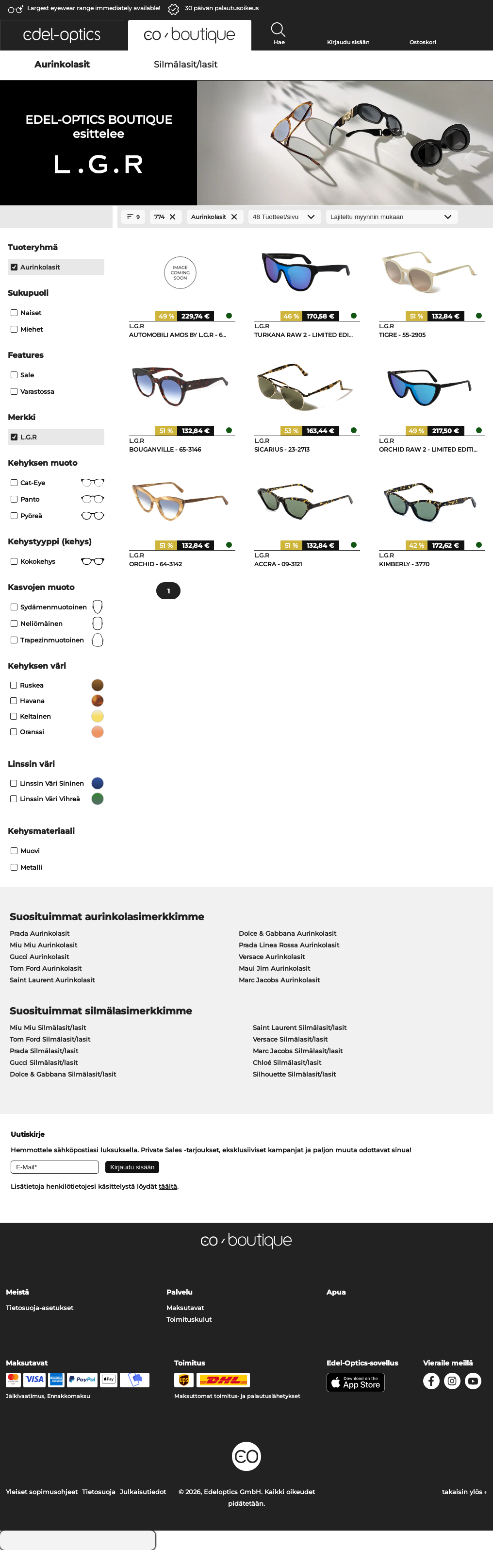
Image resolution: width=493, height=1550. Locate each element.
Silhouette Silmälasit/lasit (294, 1074)
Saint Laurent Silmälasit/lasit (299, 1027)
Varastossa (32, 391)
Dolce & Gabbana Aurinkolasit (287, 933)
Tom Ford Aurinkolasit (46, 968)
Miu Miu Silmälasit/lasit (48, 1027)
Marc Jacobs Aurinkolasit (279, 980)
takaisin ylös (464, 1492)
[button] (61, 35)
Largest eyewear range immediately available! (93, 8)
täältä (168, 1186)
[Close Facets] (56, 217)
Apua (336, 1292)
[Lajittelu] (392, 216)
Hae (279, 42)
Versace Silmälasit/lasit (290, 1039)
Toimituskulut (189, 1319)
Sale (22, 375)
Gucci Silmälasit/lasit (44, 1062)
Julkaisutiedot (143, 1492)
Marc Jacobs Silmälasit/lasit (298, 1051)
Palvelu (179, 1292)
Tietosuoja (98, 1492)
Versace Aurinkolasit (272, 956)
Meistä (17, 1292)
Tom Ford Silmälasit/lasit (50, 1039)
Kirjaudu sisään (348, 42)
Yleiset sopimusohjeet (42, 1492)
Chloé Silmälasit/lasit (287, 1062)
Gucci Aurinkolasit (39, 956)
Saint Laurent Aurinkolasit (52, 980)
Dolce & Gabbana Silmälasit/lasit (63, 1074)
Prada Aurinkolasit (39, 933)
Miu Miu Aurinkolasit (43, 945)
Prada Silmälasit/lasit (44, 1051)
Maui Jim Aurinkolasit (274, 968)
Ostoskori (423, 42)
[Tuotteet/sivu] (285, 216)
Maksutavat (185, 1308)
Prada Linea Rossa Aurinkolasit (289, 945)
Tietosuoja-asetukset (39, 1308)
